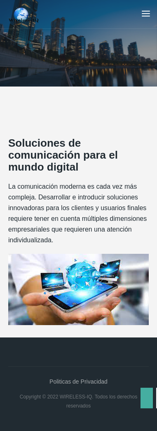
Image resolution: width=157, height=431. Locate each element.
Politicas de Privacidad (78, 381)
